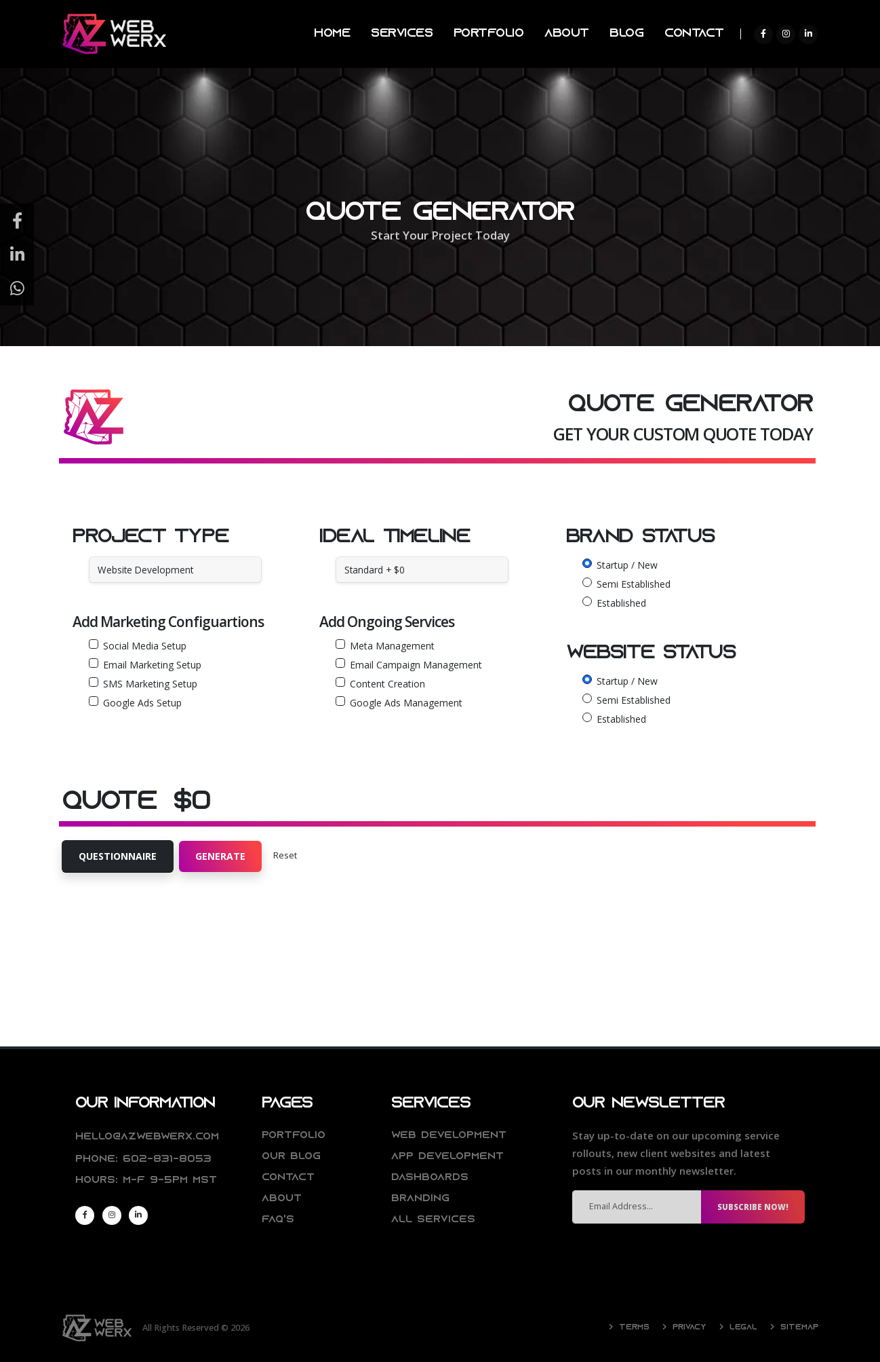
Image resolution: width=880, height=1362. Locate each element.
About (282, 1199)
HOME (332, 33)
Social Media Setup (144, 645)
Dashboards (431, 1178)
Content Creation (387, 683)
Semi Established (634, 584)
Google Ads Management (406, 702)
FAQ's (278, 1220)
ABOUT (566, 33)
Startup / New (627, 565)
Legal (739, 1327)
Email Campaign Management (416, 664)
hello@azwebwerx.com (149, 1137)
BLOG (626, 33)
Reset (285, 855)
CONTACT (694, 33)
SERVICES (402, 33)
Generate (220, 856)
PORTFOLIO (489, 33)
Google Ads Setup (142, 702)
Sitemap (797, 1327)
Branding (422, 1199)
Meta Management (392, 645)
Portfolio (294, 1136)
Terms (628, 1327)
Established (621, 603)
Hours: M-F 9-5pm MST (149, 1180)
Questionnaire (118, 856)
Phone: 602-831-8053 (146, 1159)
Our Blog (292, 1157)
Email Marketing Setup (152, 664)
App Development (449, 1157)
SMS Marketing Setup (150, 683)
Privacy (685, 1327)
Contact (289, 1178)
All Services (433, 1220)
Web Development (451, 1136)
